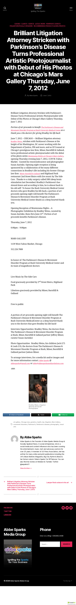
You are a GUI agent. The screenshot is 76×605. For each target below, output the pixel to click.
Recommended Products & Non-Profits (51, 30)
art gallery (16, 432)
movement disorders (20, 434)
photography (55, 434)
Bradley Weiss (17, 148)
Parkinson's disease (44, 434)
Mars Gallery (57, 432)
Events (31, 27)
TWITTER (9, 530)
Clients (23, 27)
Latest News (41, 27)
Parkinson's (32, 434)
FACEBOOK (10, 526)
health (40, 432)
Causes (15, 27)
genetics (34, 432)
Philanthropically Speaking (20, 30)
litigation (49, 432)
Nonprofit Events (56, 27)
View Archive (25, 478)
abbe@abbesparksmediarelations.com (29, 373)
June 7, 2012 (47, 99)
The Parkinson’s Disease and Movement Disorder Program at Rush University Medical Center (37, 134)
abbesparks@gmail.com (22, 370)
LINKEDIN (9, 533)
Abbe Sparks (33, 99)
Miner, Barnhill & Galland (32, 180)
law (44, 432)
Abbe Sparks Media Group (20, 600)
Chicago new (25, 432)
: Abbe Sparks (44, 367)
